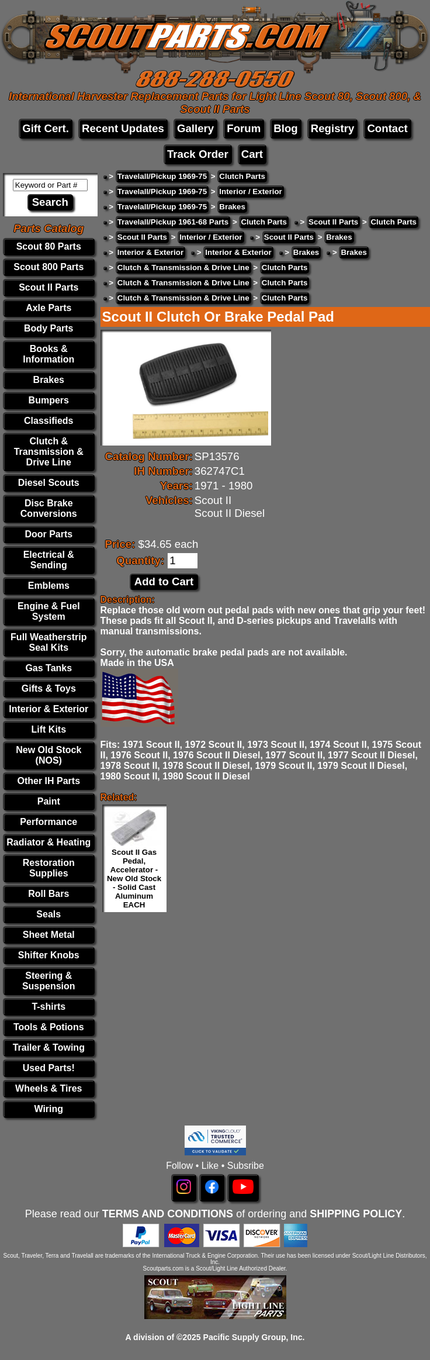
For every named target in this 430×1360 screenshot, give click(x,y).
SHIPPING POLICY (356, 1214)
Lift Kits (49, 729)
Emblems (49, 586)
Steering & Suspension (48, 981)
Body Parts (48, 328)
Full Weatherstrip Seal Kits (48, 642)
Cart (252, 154)
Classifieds (48, 421)
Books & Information (48, 354)
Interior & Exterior (48, 709)
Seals (48, 914)
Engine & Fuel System (49, 611)
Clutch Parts (242, 176)
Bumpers (49, 400)
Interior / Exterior (250, 191)
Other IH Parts (48, 781)
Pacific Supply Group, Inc (253, 1337)
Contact (387, 128)
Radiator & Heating (48, 842)
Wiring (48, 1109)
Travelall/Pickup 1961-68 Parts (172, 222)
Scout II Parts (48, 287)
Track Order (197, 154)
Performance (48, 822)
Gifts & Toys (49, 688)
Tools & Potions (48, 1027)
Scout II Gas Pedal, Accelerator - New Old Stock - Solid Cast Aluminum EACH (134, 878)
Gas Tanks (48, 668)
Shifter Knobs (48, 955)
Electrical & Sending (48, 560)
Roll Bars (48, 894)
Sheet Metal (49, 935)
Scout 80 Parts (48, 246)
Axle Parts (48, 308)
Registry (333, 128)
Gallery (195, 128)
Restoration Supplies (49, 868)
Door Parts (48, 534)
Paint (48, 801)
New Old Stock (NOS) (48, 755)
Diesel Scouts (48, 483)
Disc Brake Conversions (48, 508)
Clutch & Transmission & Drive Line (49, 451)
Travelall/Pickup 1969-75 (162, 176)
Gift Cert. (45, 128)
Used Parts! (49, 1068)
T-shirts (48, 1007)
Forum (244, 128)
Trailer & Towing (49, 1047)
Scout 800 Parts (48, 267)
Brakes (48, 380)
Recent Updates (123, 128)
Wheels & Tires (48, 1088)
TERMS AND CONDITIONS (167, 1214)
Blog (285, 128)
